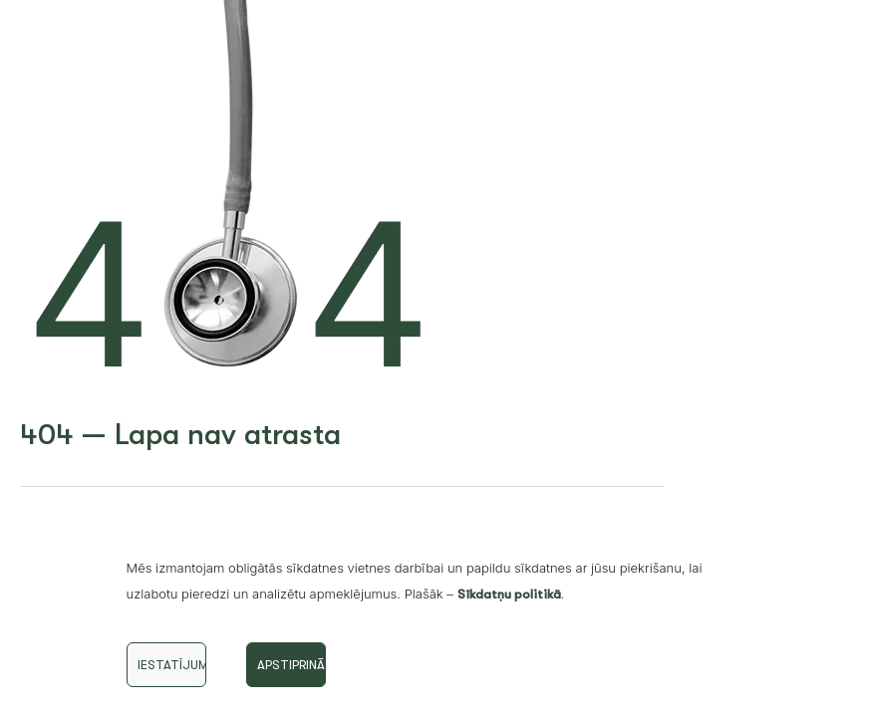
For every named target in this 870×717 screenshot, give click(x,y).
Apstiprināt (291, 664)
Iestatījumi (172, 664)
